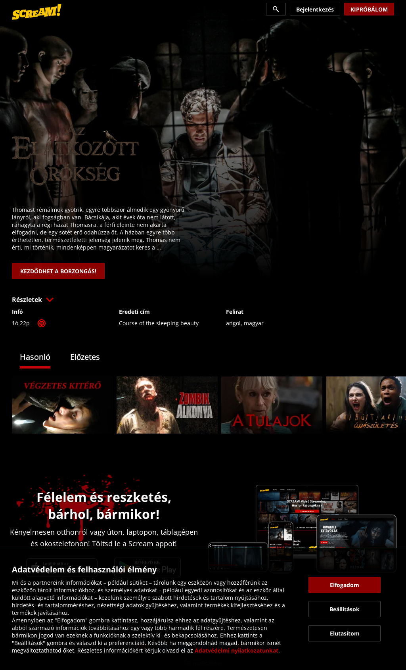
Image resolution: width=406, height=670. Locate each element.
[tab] (41, 358)
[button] (203, 299)
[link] (36, 12)
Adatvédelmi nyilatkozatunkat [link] (236, 650)
